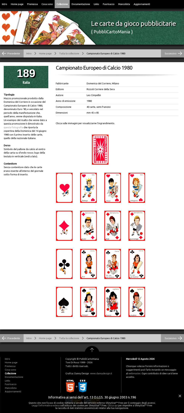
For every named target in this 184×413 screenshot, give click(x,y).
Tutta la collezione (69, 53)
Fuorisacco (108, 4)
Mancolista (124, 4)
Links (96, 4)
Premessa (32, 4)
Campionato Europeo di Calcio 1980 (106, 53)
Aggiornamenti (142, 4)
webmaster (134, 373)
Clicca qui (113, 405)
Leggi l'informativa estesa (46, 405)
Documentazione (81, 4)
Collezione (62, 4)
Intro (4, 4)
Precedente (13, 53)
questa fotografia (13, 127)
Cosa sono (47, 4)
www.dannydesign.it (101, 373)
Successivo (171, 53)
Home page (17, 4)
